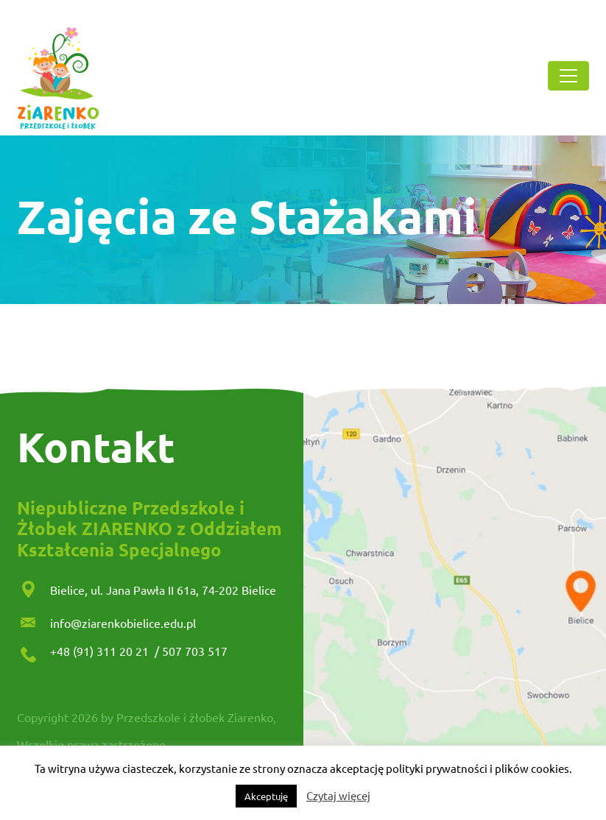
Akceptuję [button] (266, 796)
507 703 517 (195, 650)
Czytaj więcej (338, 795)
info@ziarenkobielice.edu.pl (123, 622)
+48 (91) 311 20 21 (101, 650)
